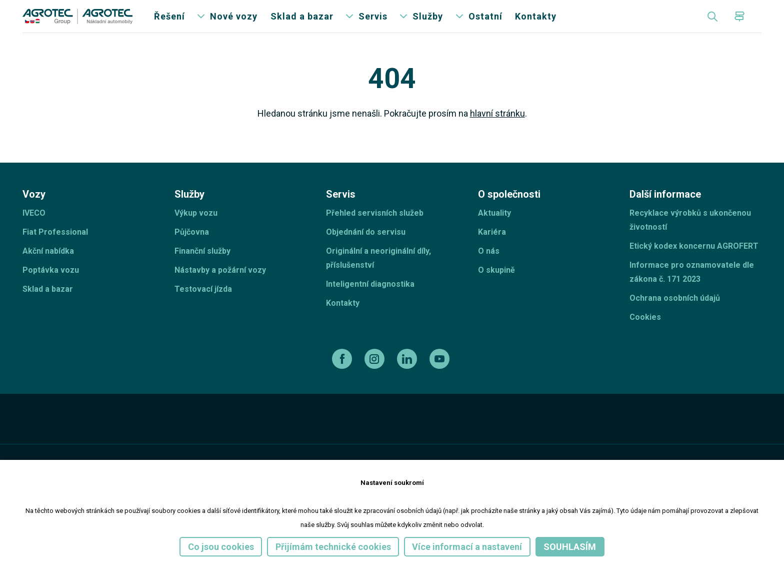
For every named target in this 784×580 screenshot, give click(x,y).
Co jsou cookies (221, 546)
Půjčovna (191, 248)
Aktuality (494, 229)
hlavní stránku (497, 130)
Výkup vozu (196, 229)
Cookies (645, 333)
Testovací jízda (203, 305)
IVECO (34, 229)
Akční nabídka (48, 267)
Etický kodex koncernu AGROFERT (694, 262)
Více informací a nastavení (467, 546)
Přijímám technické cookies (333, 546)
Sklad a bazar (302, 25)
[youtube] (441, 375)
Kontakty (535, 25)
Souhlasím (570, 546)
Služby (427, 25)
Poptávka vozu (50, 286)
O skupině (496, 286)
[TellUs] (726, 441)
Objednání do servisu (366, 248)
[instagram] (375, 375)
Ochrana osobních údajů (675, 314)
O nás (489, 267)
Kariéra (492, 248)
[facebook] (343, 375)
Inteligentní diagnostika (370, 300)
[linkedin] (408, 375)
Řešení (169, 25)
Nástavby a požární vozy (220, 286)
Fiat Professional (55, 248)
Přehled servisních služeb (375, 229)
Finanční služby (202, 267)
